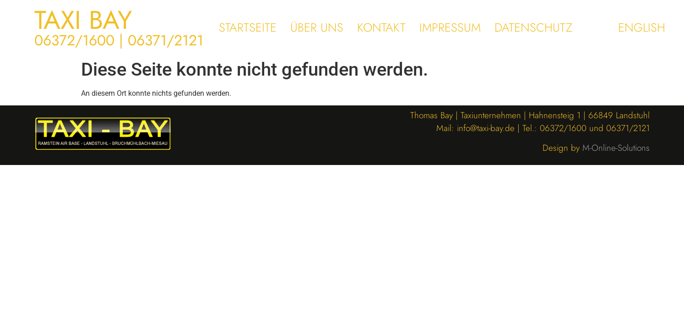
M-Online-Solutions (616, 148)
